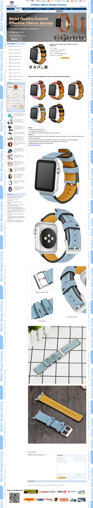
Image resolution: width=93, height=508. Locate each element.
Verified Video (84, 6)
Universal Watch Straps (16, 46)
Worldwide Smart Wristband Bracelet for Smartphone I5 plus (19, 133)
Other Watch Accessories (17, 76)
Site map (50, 485)
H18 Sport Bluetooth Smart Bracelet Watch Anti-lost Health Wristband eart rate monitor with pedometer (19, 138)
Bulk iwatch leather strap (34, 145)
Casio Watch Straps (15, 73)
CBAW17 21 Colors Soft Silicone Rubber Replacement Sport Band (19, 143)
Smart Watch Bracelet (16, 79)
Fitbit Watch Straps (15, 69)
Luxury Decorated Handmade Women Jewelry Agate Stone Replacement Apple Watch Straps (19, 169)
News (71, 8)
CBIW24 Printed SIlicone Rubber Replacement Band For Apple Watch (19, 188)
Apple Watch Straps (15, 49)
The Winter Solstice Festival (12, 199)
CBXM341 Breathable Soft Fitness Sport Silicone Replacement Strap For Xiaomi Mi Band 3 (19, 176)
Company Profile (27, 8)
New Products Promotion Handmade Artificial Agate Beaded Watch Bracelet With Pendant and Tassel (16, 217)
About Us (30, 485)
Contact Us (47, 8)
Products (18, 8)
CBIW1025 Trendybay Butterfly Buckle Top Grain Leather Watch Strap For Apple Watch (19, 163)
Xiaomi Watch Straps (16, 53)
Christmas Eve (10, 200)
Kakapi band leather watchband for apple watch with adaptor (19, 156)
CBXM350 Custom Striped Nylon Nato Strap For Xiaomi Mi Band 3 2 (19, 182)
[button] (42, 40)
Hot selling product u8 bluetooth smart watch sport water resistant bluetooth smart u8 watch (19, 128)
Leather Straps (33, 452)
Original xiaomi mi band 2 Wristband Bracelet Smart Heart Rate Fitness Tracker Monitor (19, 150)
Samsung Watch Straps (16, 56)
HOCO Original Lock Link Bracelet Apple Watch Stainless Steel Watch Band (19, 120)
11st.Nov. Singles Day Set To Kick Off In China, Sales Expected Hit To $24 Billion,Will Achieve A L (16, 211)
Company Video (38, 8)
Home (11, 8)
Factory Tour (40, 485)
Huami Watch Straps (16, 63)
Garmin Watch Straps (16, 66)
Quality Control (57, 8)
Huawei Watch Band (15, 59)
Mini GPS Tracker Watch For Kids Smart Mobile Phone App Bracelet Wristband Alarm (19, 114)
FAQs (65, 8)
